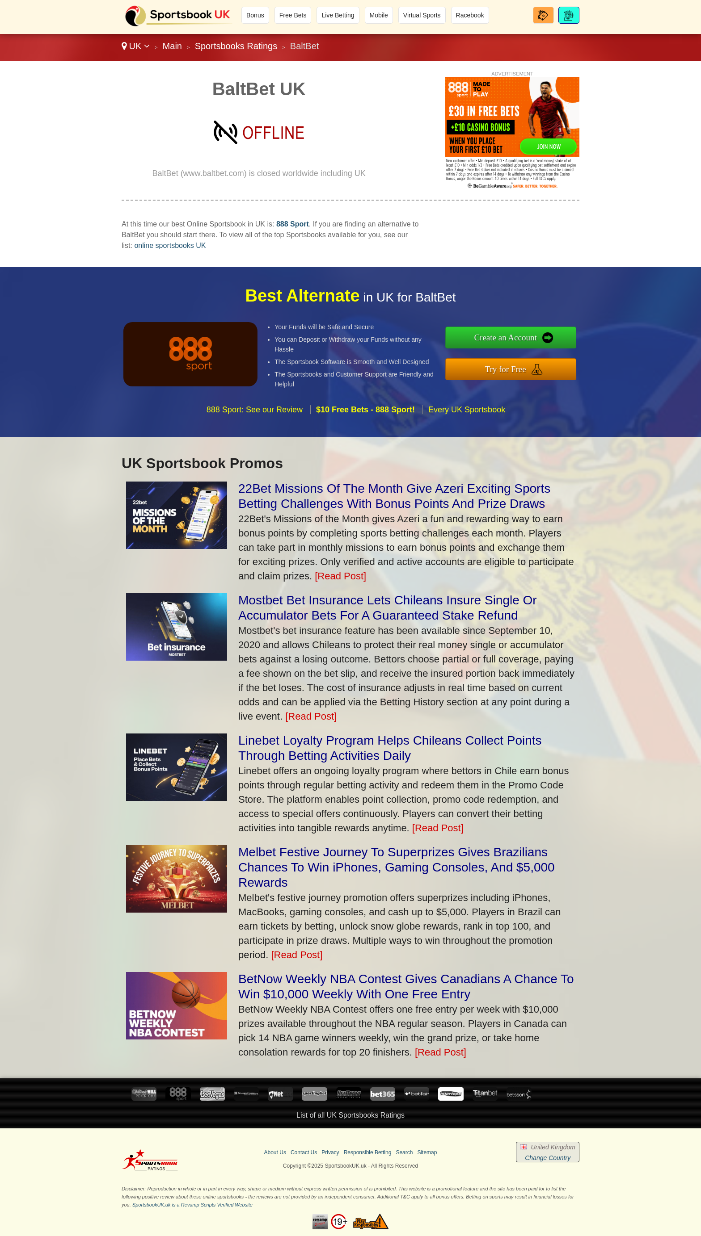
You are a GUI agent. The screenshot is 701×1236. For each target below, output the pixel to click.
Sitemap (427, 1152)
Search (404, 1152)
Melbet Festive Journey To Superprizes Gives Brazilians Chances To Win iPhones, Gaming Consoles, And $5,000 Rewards (396, 867)
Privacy (330, 1152)
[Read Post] (340, 576)
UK (136, 46)
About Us (275, 1152)
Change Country (547, 1157)
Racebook (470, 15)
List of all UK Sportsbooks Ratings (350, 1115)
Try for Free (545, 363)
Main (172, 46)
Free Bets (293, 15)
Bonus (255, 15)
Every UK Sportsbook (466, 448)
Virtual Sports (422, 15)
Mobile (379, 15)
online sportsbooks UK (170, 245)
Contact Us (304, 1152)
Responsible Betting (368, 1152)
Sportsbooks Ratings (236, 46)
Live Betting (337, 15)
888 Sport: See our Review (255, 448)
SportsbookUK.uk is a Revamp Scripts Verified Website (192, 1204)
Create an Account (545, 342)
